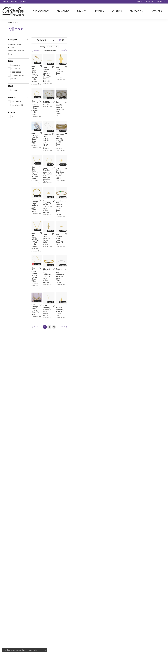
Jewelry (10, 22)
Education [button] (136, 11)
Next (156, 51)
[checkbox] (14, 65)
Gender (11, 112)
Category (12, 40)
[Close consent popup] (45, 650)
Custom (117, 11)
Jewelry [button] (99, 11)
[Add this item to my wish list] (72, 98)
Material (12, 97)
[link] (5, 2)
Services (156, 11)
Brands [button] (81, 11)
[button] (140, 2)
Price (10, 61)
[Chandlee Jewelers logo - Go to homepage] (13, 11)
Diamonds (62, 11)
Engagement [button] (41, 11)
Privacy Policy (32, 650)
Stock (10, 86)
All (100, 496)
